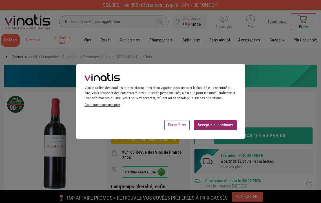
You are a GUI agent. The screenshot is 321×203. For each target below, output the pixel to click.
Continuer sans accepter (102, 106)
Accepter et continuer (215, 126)
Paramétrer (177, 126)
